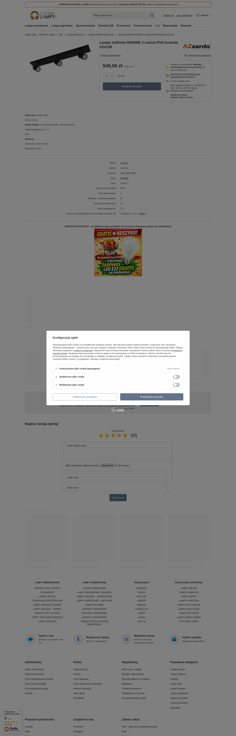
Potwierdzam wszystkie (151, 397)
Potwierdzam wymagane (85, 397)
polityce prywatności (83, 350)
